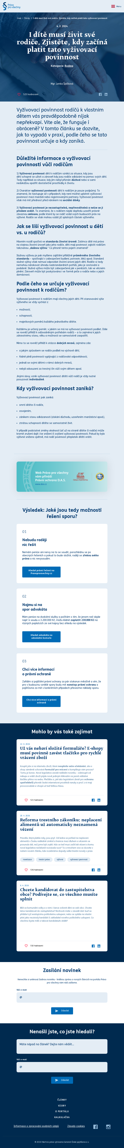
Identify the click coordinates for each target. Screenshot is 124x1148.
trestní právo (44, 859)
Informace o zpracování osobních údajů (36, 1126)
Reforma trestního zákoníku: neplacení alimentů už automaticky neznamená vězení (61, 825)
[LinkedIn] (106, 94)
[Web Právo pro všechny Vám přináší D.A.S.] (62, 477)
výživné (60, 859)
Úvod (19, 18)
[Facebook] (100, 94)
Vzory (62, 1106)
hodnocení (30, 94)
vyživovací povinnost (78, 859)
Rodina (69, 66)
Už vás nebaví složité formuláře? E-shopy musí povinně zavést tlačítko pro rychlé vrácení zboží (61, 753)
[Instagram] (108, 1126)
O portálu (62, 1111)
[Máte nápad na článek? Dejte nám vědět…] (62, 1046)
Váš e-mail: (22, 990)
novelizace (27, 859)
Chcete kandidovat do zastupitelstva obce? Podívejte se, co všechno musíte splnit (59, 894)
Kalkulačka (62, 1117)
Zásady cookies (76, 1126)
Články (27, 18)
